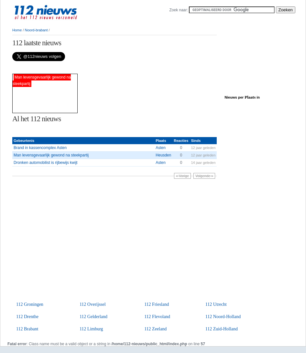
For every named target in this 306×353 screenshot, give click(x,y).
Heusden (163, 155)
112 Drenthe (27, 316)
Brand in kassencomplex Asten (40, 147)
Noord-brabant (36, 30)
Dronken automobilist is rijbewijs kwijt (45, 162)
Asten (161, 147)
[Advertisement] (88, 67)
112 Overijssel (93, 304)
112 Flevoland (157, 316)
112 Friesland (156, 304)
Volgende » (204, 176)
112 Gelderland (93, 316)
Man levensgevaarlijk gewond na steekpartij (51, 155)
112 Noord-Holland (223, 316)
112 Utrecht (216, 304)
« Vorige (182, 176)
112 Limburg (91, 328)
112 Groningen (29, 304)
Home (17, 30)
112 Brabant (27, 328)
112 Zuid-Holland (221, 328)
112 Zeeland (155, 328)
